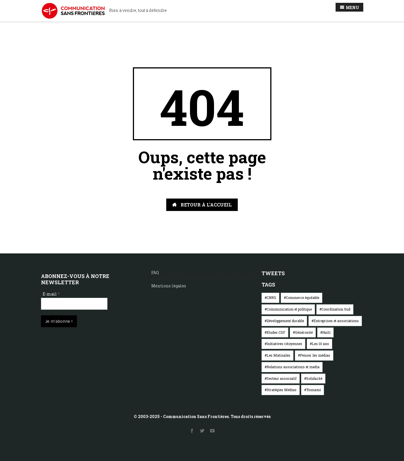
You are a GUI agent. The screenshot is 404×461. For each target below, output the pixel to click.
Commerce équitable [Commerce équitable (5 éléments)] (302, 297)
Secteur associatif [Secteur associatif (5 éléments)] (282, 378)
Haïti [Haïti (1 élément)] (326, 332)
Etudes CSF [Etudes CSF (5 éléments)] (276, 332)
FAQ (155, 272)
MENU (349, 7)
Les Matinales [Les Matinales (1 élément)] (278, 355)
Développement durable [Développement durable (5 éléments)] (285, 320)
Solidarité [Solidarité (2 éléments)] (314, 378)
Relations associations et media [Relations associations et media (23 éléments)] (293, 367)
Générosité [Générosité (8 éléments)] (304, 332)
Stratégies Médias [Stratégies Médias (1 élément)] (282, 389)
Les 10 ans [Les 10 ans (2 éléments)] (320, 343)
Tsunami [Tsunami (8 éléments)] (313, 389)
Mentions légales (168, 285)
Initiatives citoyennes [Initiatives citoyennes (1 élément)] (284, 343)
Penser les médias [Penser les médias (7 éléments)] (315, 355)
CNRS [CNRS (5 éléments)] (271, 297)
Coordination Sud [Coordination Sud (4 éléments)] (335, 309)
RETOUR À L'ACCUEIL (202, 205)
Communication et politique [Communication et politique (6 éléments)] (289, 309)
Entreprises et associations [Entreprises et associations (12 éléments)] (336, 320)
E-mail (51, 294)
